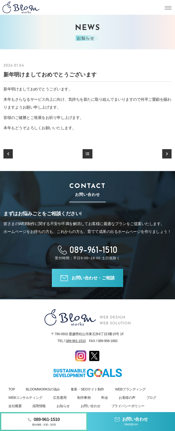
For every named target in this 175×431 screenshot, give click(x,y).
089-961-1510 (76, 341)
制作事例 (83, 398)
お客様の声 (127, 398)
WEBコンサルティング (25, 398)
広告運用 (59, 398)
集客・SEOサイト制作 (87, 389)
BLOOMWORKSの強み (43, 389)
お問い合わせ (91, 406)
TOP (11, 389)
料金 (104, 398)
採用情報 (39, 406)
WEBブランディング (130, 389)
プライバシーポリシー (128, 406)
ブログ (151, 398)
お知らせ (63, 406)
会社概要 (15, 406)
